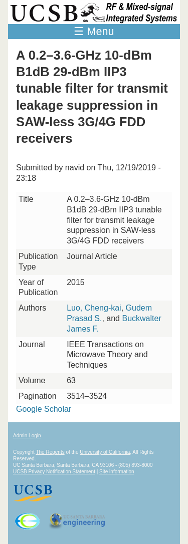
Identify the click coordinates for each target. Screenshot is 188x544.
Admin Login (27, 435)
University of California (105, 452)
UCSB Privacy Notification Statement (54, 471)
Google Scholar (43, 409)
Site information (116, 471)
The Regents (50, 452)
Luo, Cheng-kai (94, 308)
